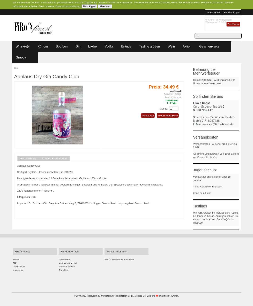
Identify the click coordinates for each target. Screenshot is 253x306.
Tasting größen (149, 46)
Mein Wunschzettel (68, 263)
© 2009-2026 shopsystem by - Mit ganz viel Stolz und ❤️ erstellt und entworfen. (126, 296)
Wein (171, 46)
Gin (78, 46)
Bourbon (62, 46)
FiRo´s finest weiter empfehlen (119, 259)
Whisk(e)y (23, 46)
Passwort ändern (67, 266)
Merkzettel (148, 115)
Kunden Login (231, 12)
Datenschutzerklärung (68, 6)
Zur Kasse (233, 24)
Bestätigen (89, 6)
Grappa (21, 57)
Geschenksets (209, 46)
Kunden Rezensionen (54, 158)
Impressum (18, 270)
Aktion (187, 46)
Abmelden (63, 270)
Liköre (92, 46)
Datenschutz (19, 266)
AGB (15, 263)
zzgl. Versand (175, 91)
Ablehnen (104, 6)
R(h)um (42, 46)
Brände (126, 46)
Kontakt (16, 259)
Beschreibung (28, 158)
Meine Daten (65, 259)
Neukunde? (213, 12)
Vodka (109, 46)
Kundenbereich (70, 251)
